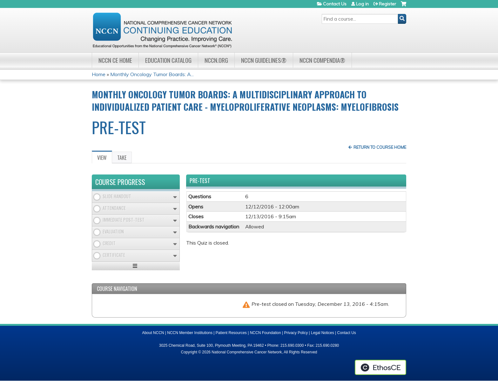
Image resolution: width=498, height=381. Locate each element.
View (104, 158)
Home (98, 74)
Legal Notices (322, 333)
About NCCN (153, 333)
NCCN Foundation (265, 333)
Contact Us (335, 4)
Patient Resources (231, 333)
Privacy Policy (296, 333)
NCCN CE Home (115, 60)
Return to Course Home (379, 147)
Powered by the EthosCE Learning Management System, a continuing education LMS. (380, 367)
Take (121, 157)
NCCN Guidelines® (263, 60)
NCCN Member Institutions (189, 333)
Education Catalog (168, 60)
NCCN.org (216, 60)
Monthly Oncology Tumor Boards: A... (152, 74)
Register (387, 4)
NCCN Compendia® (322, 60)
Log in (362, 4)
